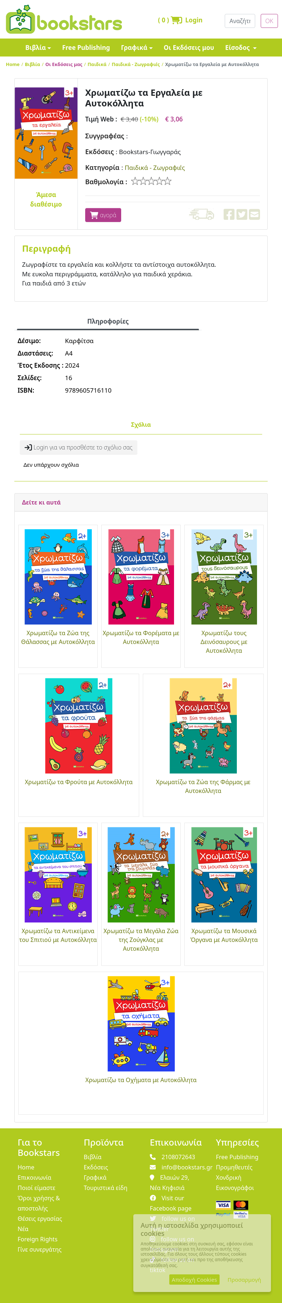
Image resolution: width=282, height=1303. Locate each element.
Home (12, 64)
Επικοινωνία (34, 1177)
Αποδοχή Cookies (194, 1279)
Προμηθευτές (234, 1167)
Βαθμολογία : (106, 181)
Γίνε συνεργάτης (40, 1249)
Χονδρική (228, 1177)
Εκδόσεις (99, 151)
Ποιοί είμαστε (36, 1188)
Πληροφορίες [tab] (108, 321)
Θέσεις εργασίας (40, 1219)
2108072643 (172, 1157)
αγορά (103, 215)
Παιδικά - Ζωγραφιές (136, 64)
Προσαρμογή (244, 1279)
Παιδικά (97, 64)
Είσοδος (238, 47)
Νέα (23, 1229)
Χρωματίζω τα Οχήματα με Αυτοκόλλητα (141, 1080)
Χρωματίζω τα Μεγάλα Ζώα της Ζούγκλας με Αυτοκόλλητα (141, 940)
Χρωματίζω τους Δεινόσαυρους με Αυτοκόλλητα (223, 642)
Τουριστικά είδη (105, 1188)
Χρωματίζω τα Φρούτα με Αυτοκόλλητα (79, 782)
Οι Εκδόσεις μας (64, 64)
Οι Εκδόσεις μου (189, 47)
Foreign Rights (38, 1239)
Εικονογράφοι (235, 1188)
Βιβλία (35, 47)
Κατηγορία (102, 167)
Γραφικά (134, 47)
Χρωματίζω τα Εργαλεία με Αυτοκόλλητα (212, 64)
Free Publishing (86, 47)
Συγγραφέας (104, 135)
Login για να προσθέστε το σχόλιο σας (79, 447)
